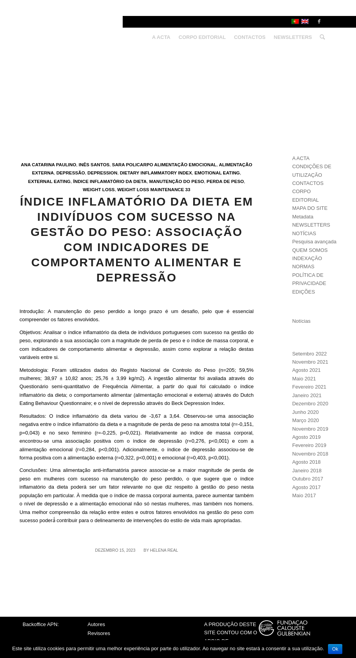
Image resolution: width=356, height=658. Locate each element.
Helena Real (164, 550)
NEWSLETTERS (311, 225)
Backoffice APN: (41, 624)
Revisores (99, 633)
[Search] (320, 37)
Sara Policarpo (132, 164)
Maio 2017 (304, 495)
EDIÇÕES (303, 292)
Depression (103, 172)
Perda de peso (225, 181)
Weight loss (99, 189)
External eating (49, 181)
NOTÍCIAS (304, 233)
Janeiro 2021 (306, 395)
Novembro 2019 (310, 429)
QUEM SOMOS (310, 250)
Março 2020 (305, 420)
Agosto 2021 (306, 370)
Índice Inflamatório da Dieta (110, 181)
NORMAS (303, 266)
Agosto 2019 (306, 437)
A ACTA (301, 158)
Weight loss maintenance (150, 189)
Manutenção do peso (176, 181)
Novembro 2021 (310, 362)
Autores (96, 624)
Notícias (301, 321)
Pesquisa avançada (314, 242)
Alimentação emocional (185, 164)
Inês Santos (94, 164)
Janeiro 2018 (306, 470)
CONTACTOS (307, 183)
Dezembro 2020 (310, 403)
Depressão (70, 172)
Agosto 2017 (306, 487)
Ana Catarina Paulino (48, 164)
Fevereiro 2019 (309, 445)
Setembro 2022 (309, 354)
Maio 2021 (304, 379)
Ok (335, 649)
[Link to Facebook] (319, 21)
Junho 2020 (305, 412)
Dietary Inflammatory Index (156, 172)
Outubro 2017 (307, 479)
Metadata (302, 217)
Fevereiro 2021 (309, 387)
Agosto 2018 (306, 462)
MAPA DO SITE (310, 208)
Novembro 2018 (310, 454)
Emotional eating (217, 172)
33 (187, 189)
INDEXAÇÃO (307, 258)
